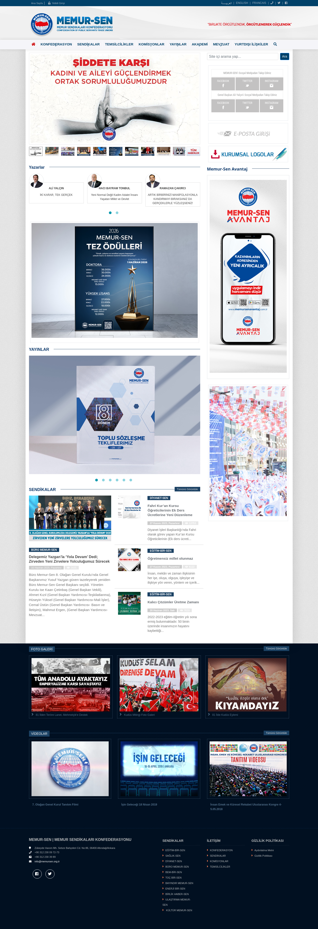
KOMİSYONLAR (151, 44)
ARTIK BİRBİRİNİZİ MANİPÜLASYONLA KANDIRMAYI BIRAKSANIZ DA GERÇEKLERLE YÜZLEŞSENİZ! (173, 199)
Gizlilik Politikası (264, 855)
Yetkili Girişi (56, 3)
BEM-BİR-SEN (174, 872)
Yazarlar (37, 167)
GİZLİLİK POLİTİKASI (268, 840)
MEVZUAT (221, 44)
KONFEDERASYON (56, 44)
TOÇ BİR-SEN (174, 877)
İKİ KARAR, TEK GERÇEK (56, 195)
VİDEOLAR (39, 733)
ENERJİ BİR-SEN (175, 888)
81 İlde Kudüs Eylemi (225, 714)
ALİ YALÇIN (56, 188)
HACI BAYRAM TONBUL (114, 188)
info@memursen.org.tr (47, 861)
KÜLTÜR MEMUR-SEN (179, 910)
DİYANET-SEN (174, 861)
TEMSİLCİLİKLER (119, 44)
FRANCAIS (259, 3)
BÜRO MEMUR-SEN (177, 866)
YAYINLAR (178, 44)
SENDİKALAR (88, 44)
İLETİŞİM (214, 840)
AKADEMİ (200, 44)
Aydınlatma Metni (264, 850)
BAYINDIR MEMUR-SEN (179, 883)
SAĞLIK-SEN (173, 855)
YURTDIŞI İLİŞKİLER (251, 44)
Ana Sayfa (37, 3)
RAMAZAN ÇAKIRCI (173, 188)
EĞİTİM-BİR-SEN (175, 850)
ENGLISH (242, 3)
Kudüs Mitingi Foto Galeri (139, 714)
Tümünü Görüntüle (187, 489)
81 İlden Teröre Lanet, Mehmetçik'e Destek (62, 714)
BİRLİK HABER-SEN (177, 894)
